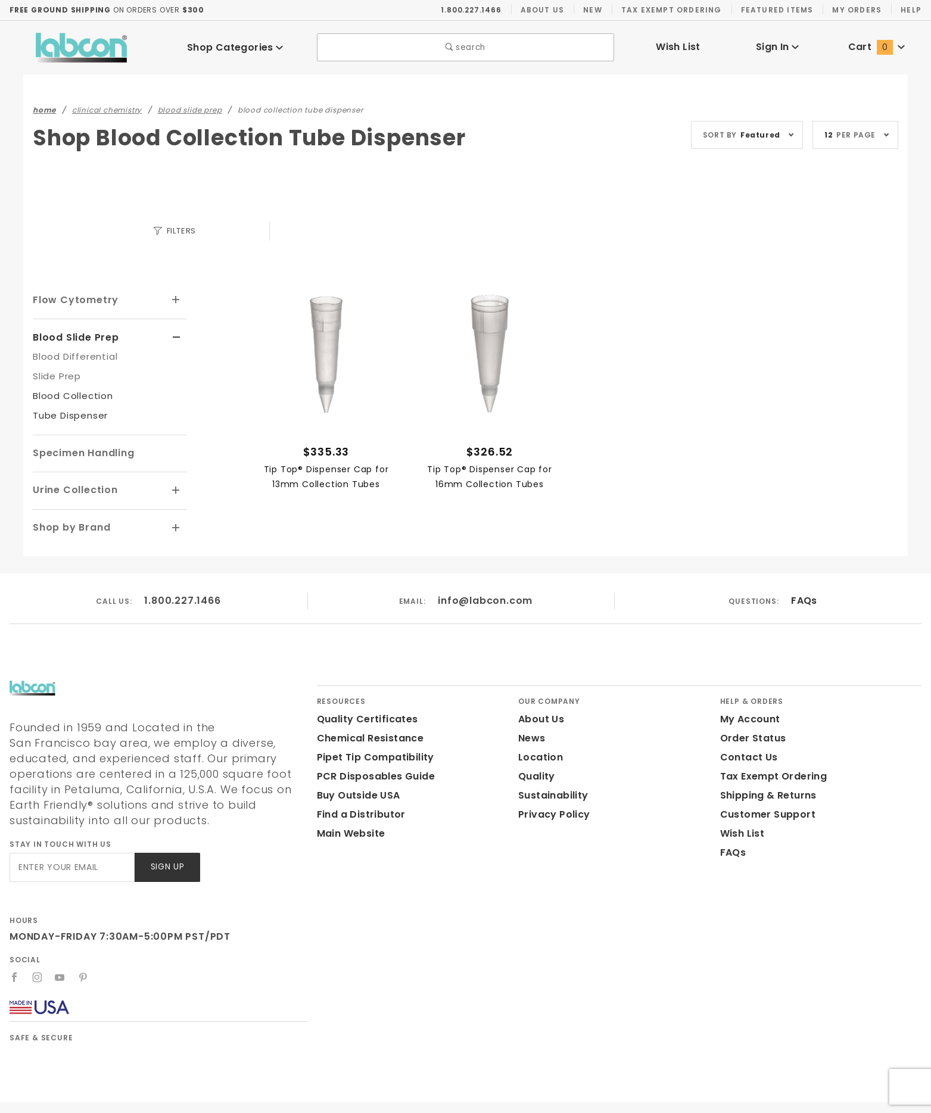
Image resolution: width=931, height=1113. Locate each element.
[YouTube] (60, 959)
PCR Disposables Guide (374, 773)
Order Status (750, 735)
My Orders (855, 9)
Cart (877, 47)
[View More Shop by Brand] (176, 526)
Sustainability (551, 792)
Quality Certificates (363, 716)
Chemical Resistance (367, 735)
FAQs (804, 598)
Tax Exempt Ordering (671, 9)
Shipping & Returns (767, 792)
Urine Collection (73, 488)
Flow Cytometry (72, 299)
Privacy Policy (552, 811)
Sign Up (166, 848)
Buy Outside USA (358, 792)
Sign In (777, 47)
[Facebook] (15, 959)
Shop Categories (235, 47)
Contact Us (746, 754)
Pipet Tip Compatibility (371, 754)
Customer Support (764, 811)
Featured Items (776, 9)
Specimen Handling (81, 452)
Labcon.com (820, 1098)
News (531, 735)
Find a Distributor (359, 811)
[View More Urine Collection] (176, 489)
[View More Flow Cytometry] (176, 299)
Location (539, 754)
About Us (542, 9)
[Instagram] (37, 959)
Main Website (349, 830)
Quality (535, 773)
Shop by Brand (70, 525)
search (465, 47)
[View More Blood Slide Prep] (177, 336)
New (592, 9)
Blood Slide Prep (75, 336)
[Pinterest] (84, 959)
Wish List (678, 47)
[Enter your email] (71, 848)
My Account (748, 716)
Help (910, 9)
